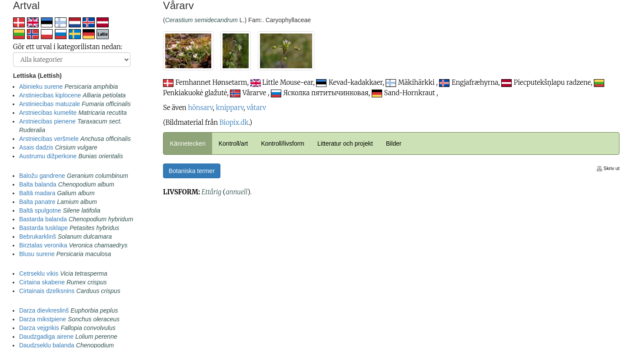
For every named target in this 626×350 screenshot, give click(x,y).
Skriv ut (608, 168)
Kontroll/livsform (282, 143)
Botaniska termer (192, 170)
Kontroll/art (233, 143)
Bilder (394, 143)
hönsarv (200, 107)
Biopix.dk (234, 122)
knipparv (230, 107)
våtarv (256, 107)
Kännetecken (188, 143)
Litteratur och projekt (345, 143)
